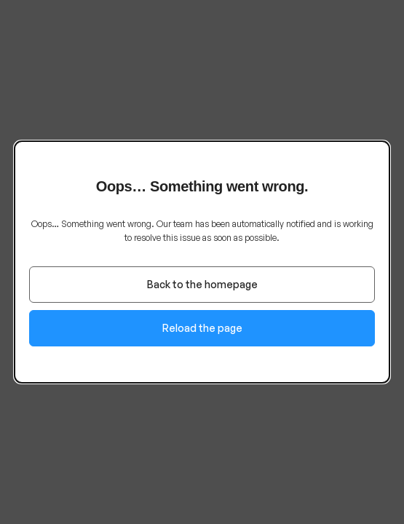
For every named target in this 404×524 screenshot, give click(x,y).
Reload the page (202, 328)
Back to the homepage (202, 284)
